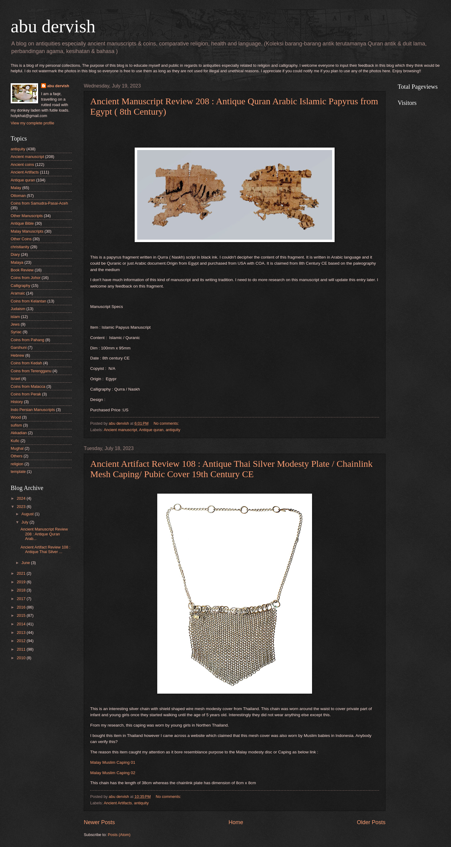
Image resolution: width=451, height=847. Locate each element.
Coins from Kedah (26, 363)
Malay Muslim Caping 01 (112, 762)
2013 (22, 632)
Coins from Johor (26, 277)
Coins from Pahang (27, 340)
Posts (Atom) (119, 834)
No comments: (167, 423)
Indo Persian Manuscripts (33, 409)
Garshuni (19, 347)
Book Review (22, 270)
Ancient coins (22, 164)
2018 (22, 590)
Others (17, 456)
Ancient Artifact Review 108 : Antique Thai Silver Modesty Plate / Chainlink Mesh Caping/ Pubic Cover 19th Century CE (231, 469)
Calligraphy (20, 285)
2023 (22, 506)
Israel (15, 378)
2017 (22, 598)
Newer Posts (99, 822)
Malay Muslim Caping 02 (112, 772)
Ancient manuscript (120, 429)
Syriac (16, 332)
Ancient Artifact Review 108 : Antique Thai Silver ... (45, 549)
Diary (15, 254)
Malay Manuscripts (27, 231)
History (17, 401)
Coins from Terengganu (31, 371)
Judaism (18, 308)
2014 (22, 624)
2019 (22, 582)
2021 (22, 573)
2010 (22, 658)
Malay (16, 187)
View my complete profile (32, 123)
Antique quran (151, 429)
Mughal (17, 448)
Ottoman (18, 195)
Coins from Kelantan (28, 301)
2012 (22, 640)
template (18, 471)
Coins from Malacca (28, 386)
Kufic (15, 440)
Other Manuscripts (27, 215)
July (25, 522)
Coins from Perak (26, 394)
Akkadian (19, 433)
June (26, 562)
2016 (22, 607)
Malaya (17, 262)
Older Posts (371, 822)
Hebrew (17, 355)
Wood (16, 417)
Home (236, 822)
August (28, 514)
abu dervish (53, 26)
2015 (22, 615)
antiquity (173, 429)
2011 (22, 649)
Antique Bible (22, 223)
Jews (15, 324)
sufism (16, 425)
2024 (22, 498)
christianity (20, 247)
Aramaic (18, 293)
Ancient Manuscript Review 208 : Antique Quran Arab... (44, 534)
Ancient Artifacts (118, 803)
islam (15, 316)
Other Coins (21, 239)
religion (17, 464)
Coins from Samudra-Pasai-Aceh (39, 203)
